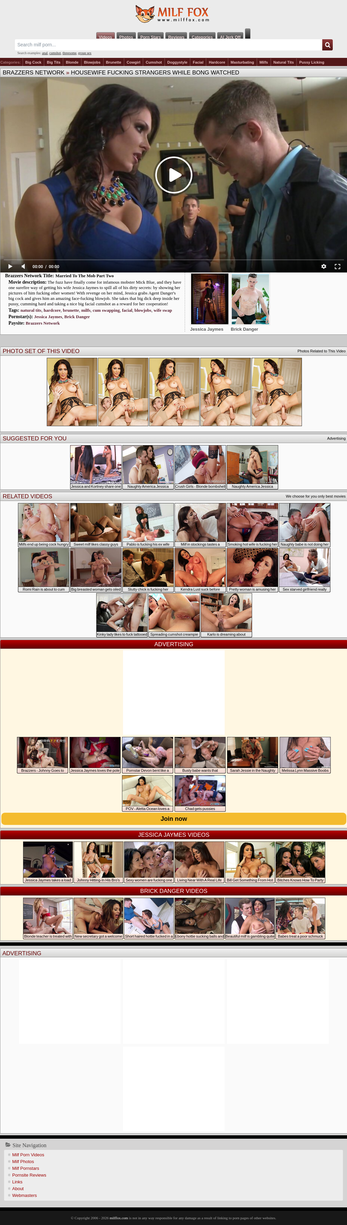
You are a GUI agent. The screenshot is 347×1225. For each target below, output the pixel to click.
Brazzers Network (33, 72)
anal (45, 53)
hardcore (52, 310)
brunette (71, 310)
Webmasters (24, 1195)
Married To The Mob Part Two (85, 275)
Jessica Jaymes (48, 316)
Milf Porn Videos (28, 1154)
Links (17, 1181)
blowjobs (143, 310)
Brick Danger (77, 316)
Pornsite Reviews (29, 1175)
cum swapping (106, 310)
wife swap (163, 310)
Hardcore (217, 62)
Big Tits (53, 62)
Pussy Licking (311, 62)
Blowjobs (92, 62)
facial (127, 310)
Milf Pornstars (25, 1168)
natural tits (30, 310)
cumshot (55, 53)
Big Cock (33, 62)
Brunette (113, 62)
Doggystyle (177, 62)
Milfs (264, 62)
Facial (198, 62)
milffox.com (118, 1218)
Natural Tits (283, 62)
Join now (174, 818)
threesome (70, 53)
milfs (85, 310)
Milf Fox (173, 14)
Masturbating (242, 62)
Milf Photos (23, 1161)
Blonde (72, 62)
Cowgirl (133, 62)
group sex (84, 53)
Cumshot (154, 62)
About (18, 1188)
